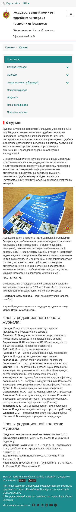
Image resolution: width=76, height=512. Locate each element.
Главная (10, 47)
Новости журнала (17, 90)
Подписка (12, 97)
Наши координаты (17, 104)
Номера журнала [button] (38, 67)
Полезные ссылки (17, 112)
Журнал (22, 47)
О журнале (13, 59)
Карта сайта (13, 3)
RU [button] (26, 3)
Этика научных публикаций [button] (38, 82)
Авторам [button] (38, 74)
